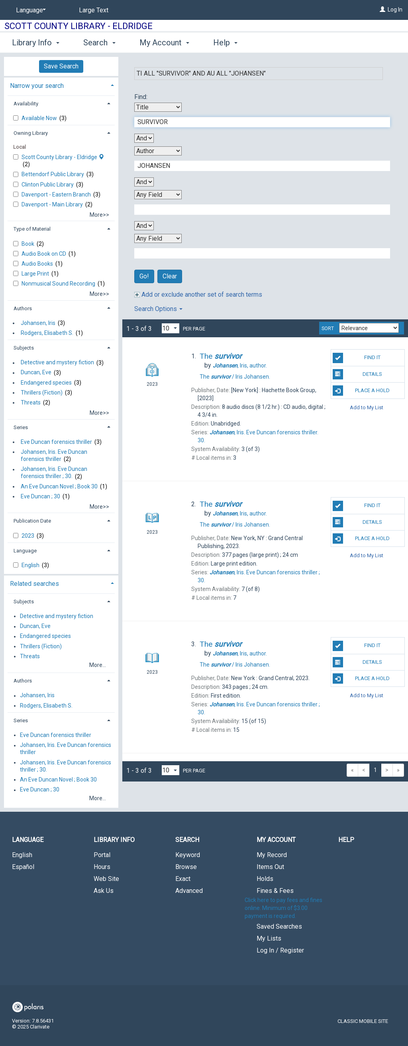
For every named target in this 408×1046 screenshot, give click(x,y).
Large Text (93, 10)
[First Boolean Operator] (144, 138)
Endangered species (46, 382)
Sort (328, 328)
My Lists (269, 938)
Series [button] (21, 427)
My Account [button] (164, 42)
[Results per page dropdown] (170, 328)
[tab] (61, 85)
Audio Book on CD (44, 254)
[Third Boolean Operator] (144, 225)
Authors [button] (23, 308)
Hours (102, 867)
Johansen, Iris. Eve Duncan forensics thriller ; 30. (54, 473)
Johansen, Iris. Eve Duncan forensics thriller (54, 455)
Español (23, 867)
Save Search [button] (61, 66)
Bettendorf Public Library (53, 174)
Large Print (36, 273)
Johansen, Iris (38, 323)
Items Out (270, 867)
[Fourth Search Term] (258, 253)
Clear (170, 276)
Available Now (40, 118)
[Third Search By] (158, 194)
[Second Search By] (158, 151)
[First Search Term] (258, 122)
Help (346, 840)
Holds (265, 879)
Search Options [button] (158, 309)
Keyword (187, 855)
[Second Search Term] (258, 165)
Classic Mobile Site (362, 1021)
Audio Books (38, 264)
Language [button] (25, 551)
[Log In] (382, 9)
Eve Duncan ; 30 (40, 496)
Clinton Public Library (48, 184)
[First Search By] (158, 107)
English (31, 565)
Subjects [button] (24, 348)
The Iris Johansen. (235, 376)
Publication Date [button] (32, 521)
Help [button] (225, 42)
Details (357, 374)
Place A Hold (361, 390)
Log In (395, 9)
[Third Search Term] (258, 209)
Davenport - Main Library (53, 204)
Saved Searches (279, 926)
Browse (186, 867)
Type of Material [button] (32, 229)
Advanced (189, 890)
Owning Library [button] (31, 133)
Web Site (106, 879)
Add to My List (366, 407)
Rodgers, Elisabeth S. (47, 333)
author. (240, 365)
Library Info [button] (35, 42)
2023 (28, 536)
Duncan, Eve (36, 372)
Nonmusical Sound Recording (59, 283)
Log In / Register (280, 950)
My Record (272, 855)
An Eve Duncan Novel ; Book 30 (59, 486)
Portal (102, 855)
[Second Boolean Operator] (144, 182)
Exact (182, 879)
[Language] (29, 10)
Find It (357, 358)
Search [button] (99, 42)
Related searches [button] (34, 583)
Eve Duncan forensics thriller (56, 442)
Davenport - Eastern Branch (57, 194)
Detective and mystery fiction (57, 363)
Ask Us (104, 890)
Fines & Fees (275, 890)
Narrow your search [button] (37, 85)
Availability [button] (26, 104)
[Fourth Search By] (158, 238)
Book (28, 244)
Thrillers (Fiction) (42, 392)
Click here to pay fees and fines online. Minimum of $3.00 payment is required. (283, 908)
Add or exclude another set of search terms (198, 294)
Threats (31, 402)
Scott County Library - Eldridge (78, 26)
